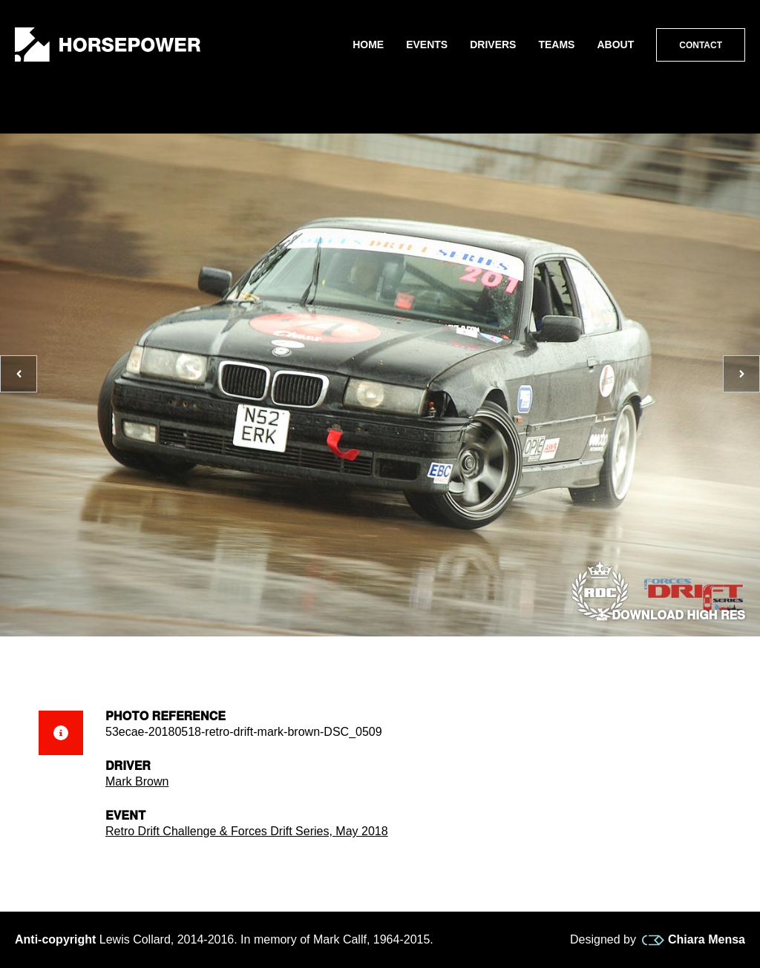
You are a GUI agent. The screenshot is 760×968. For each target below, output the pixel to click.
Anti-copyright (55, 939)
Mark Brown (136, 781)
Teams (556, 44)
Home (368, 44)
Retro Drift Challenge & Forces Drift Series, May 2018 (246, 831)
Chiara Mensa (693, 940)
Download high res (671, 616)
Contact (700, 45)
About (615, 44)
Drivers (493, 44)
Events (427, 44)
